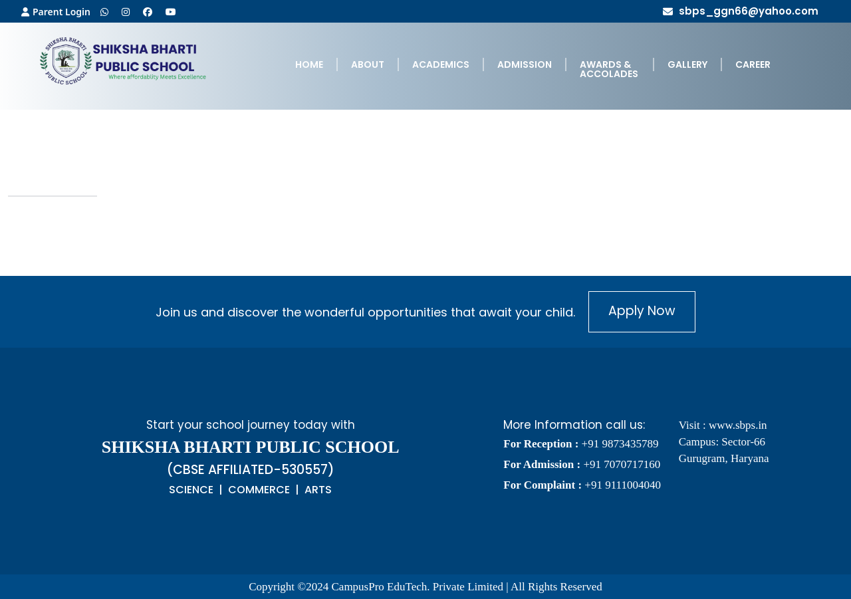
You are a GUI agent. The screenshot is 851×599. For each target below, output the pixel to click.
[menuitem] (309, 69)
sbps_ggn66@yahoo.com (740, 11)
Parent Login (55, 11)
